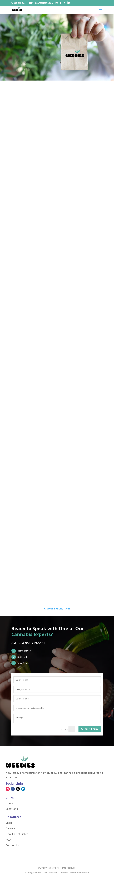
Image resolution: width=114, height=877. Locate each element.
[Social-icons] (56, 3)
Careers (10, 828)
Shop (9, 822)
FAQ (8, 839)
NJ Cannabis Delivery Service (57, 609)
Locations (12, 809)
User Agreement (33, 873)
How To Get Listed (17, 834)
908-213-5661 (20, 3)
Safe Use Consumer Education (74, 873)
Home (9, 803)
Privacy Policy (50, 873)
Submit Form (89, 729)
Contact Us (12, 845)
